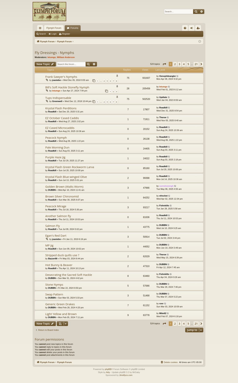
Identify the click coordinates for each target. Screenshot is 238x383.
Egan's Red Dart (55, 235)
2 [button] (175, 64)
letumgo (52, 57)
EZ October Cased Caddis (62, 118)
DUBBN (52, 190)
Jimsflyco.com (125, 375)
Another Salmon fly (58, 216)
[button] (164, 64)
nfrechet (163, 196)
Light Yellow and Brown (61, 314)
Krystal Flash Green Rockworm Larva (69, 167)
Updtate (163, 97)
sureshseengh (166, 186)
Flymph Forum (53, 28)
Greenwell (57, 101)
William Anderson (66, 57)
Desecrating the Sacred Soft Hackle (68, 275)
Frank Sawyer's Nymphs (61, 77)
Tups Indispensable (58, 98)
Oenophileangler (167, 76)
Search (42, 34)
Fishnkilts (164, 205)
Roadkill (52, 111)
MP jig (49, 245)
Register (66, 34)
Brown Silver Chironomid (62, 196)
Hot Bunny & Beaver (58, 265)
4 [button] (184, 64)
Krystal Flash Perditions (61, 108)
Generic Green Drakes (60, 304)
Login (54, 34)
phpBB (108, 369)
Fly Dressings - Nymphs (54, 52)
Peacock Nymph (56, 137)
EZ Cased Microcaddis (59, 128)
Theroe (162, 117)
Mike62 (162, 313)
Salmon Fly (52, 226)
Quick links (41, 29)
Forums (74, 28)
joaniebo (56, 80)
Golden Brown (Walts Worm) (64, 186)
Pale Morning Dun (57, 147)
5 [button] (188, 64)
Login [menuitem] (192, 29)
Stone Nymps (54, 284)
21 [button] (196, 64)
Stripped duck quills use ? (62, 255)
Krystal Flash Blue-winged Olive (66, 177)
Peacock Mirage (55, 206)
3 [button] (179, 64)
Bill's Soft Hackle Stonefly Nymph (67, 87)
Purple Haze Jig (55, 157)
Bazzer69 (52, 258)
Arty (108, 372)
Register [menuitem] (199, 29)
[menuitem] (185, 28)
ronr (161, 303)
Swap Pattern (54, 294)
